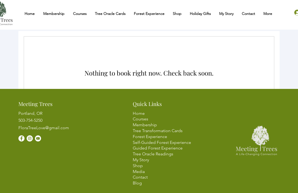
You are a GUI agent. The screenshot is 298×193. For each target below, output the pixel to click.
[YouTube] (38, 138)
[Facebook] (21, 138)
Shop (138, 165)
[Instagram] (30, 138)
